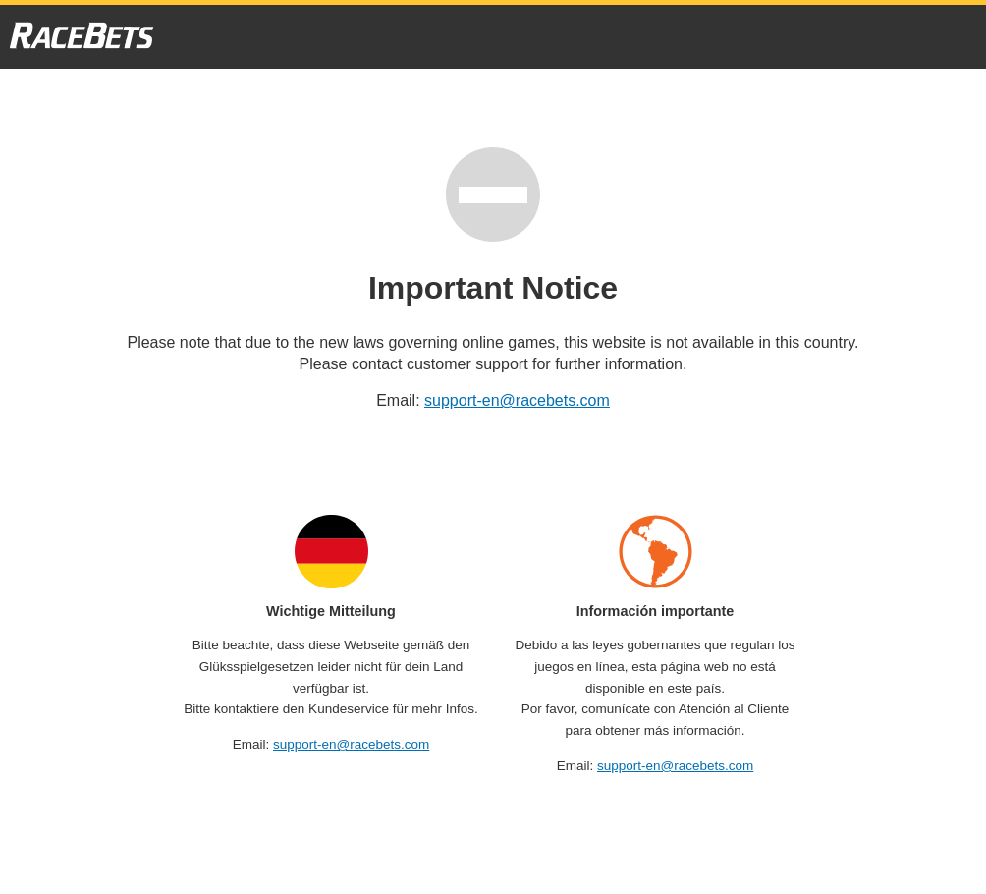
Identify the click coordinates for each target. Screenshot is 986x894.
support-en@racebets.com (517, 400)
